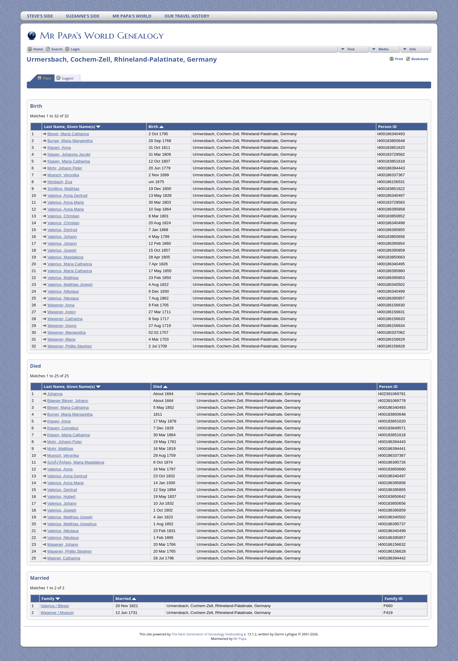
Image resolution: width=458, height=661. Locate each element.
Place (44, 78)
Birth (156, 126)
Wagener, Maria (61, 339)
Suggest (65, 78)
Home (38, 49)
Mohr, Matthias (60, 448)
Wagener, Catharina (65, 319)
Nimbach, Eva (59, 182)
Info (412, 49)
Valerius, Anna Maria (65, 202)
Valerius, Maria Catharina (69, 264)
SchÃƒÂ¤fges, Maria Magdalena (75, 462)
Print (399, 59)
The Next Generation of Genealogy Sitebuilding (207, 634)
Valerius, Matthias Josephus (72, 524)
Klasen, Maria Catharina (68, 161)
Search (56, 49)
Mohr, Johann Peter (64, 168)
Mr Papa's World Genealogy (101, 35)
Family (50, 598)
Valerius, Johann (62, 236)
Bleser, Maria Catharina (68, 134)
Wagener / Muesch (57, 612)
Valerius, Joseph (62, 250)
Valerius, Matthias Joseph (70, 284)
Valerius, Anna (59, 469)
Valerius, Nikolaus (63, 291)
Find (351, 49)
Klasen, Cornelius (62, 428)
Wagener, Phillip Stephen (69, 346)
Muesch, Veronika (63, 175)
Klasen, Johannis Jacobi (68, 154)
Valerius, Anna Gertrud (67, 195)
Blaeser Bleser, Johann (67, 400)
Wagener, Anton (61, 312)
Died (160, 386)
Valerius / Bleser (55, 606)
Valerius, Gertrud (62, 229)
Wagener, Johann (62, 544)
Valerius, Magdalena (65, 257)
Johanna (54, 394)
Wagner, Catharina (63, 558)
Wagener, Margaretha (66, 332)
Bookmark (419, 59)
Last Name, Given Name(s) (72, 126)
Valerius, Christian (63, 216)
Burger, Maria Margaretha (70, 140)
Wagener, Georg (61, 325)
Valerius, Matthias (63, 277)
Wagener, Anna (61, 305)
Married (125, 598)
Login (75, 49)
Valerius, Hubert (61, 496)
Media (383, 49)
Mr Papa (239, 638)
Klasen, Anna (59, 147)
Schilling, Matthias (63, 188)
